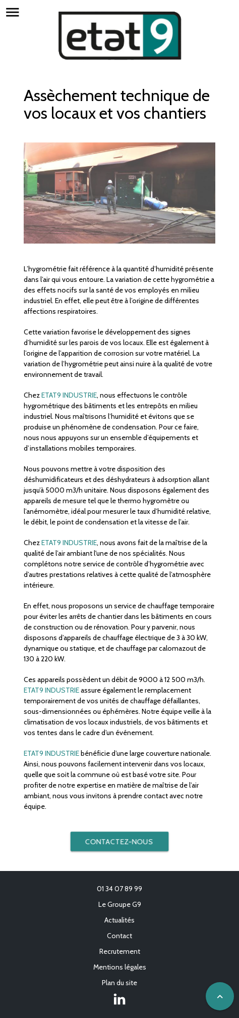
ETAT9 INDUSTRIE (69, 395)
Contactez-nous (119, 842)
